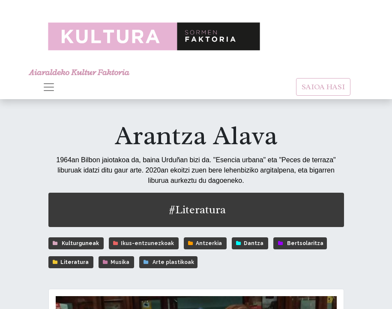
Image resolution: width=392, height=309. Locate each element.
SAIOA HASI (323, 86)
